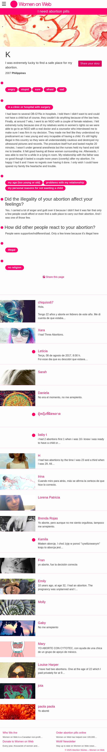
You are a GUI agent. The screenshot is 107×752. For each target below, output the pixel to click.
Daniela (43, 393)
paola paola (46, 706)
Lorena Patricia (49, 497)
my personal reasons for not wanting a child (35, 188)
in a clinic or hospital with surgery (29, 107)
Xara (41, 330)
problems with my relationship (65, 182)
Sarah (42, 372)
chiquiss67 (46, 302)
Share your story (90, 63)
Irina (41, 476)
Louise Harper (48, 664)
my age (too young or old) (24, 182)
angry (11, 89)
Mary (41, 644)
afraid (50, 89)
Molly (42, 602)
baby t (42, 434)
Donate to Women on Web (18, 741)
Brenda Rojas (48, 518)
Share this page (53, 277)
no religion (14, 267)
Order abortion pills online (71, 732)
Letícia (43, 351)
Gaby (42, 623)
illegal (11, 249)
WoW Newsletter (66, 741)
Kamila (43, 539)
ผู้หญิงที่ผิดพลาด (49, 414)
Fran (41, 560)
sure (37, 89)
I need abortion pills (53, 11)
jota (40, 685)
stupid (25, 89)
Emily (42, 581)
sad (62, 89)
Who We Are (10, 732)
